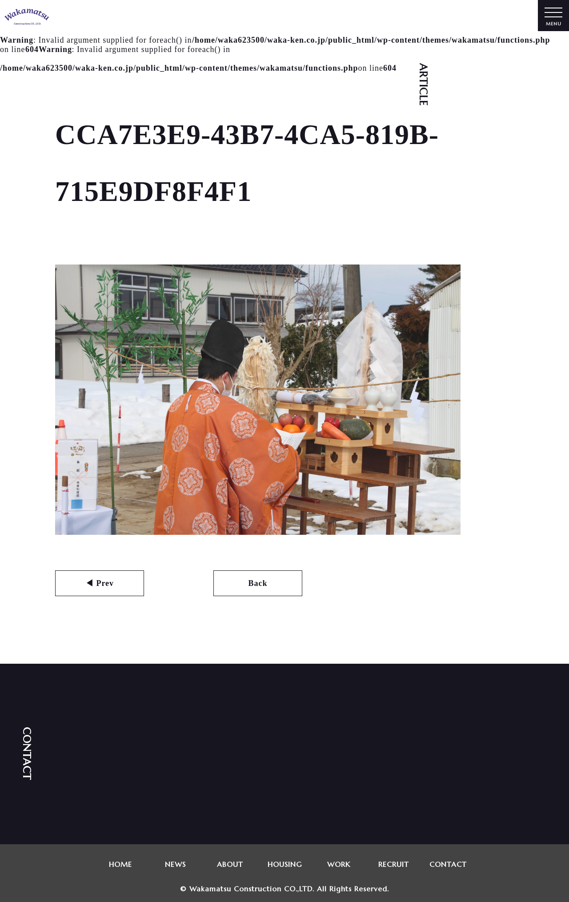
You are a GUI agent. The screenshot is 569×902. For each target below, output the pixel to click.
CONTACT (448, 864)
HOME (120, 864)
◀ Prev (99, 583)
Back (257, 583)
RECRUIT (393, 864)
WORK (339, 864)
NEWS (175, 864)
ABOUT (230, 864)
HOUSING (285, 864)
